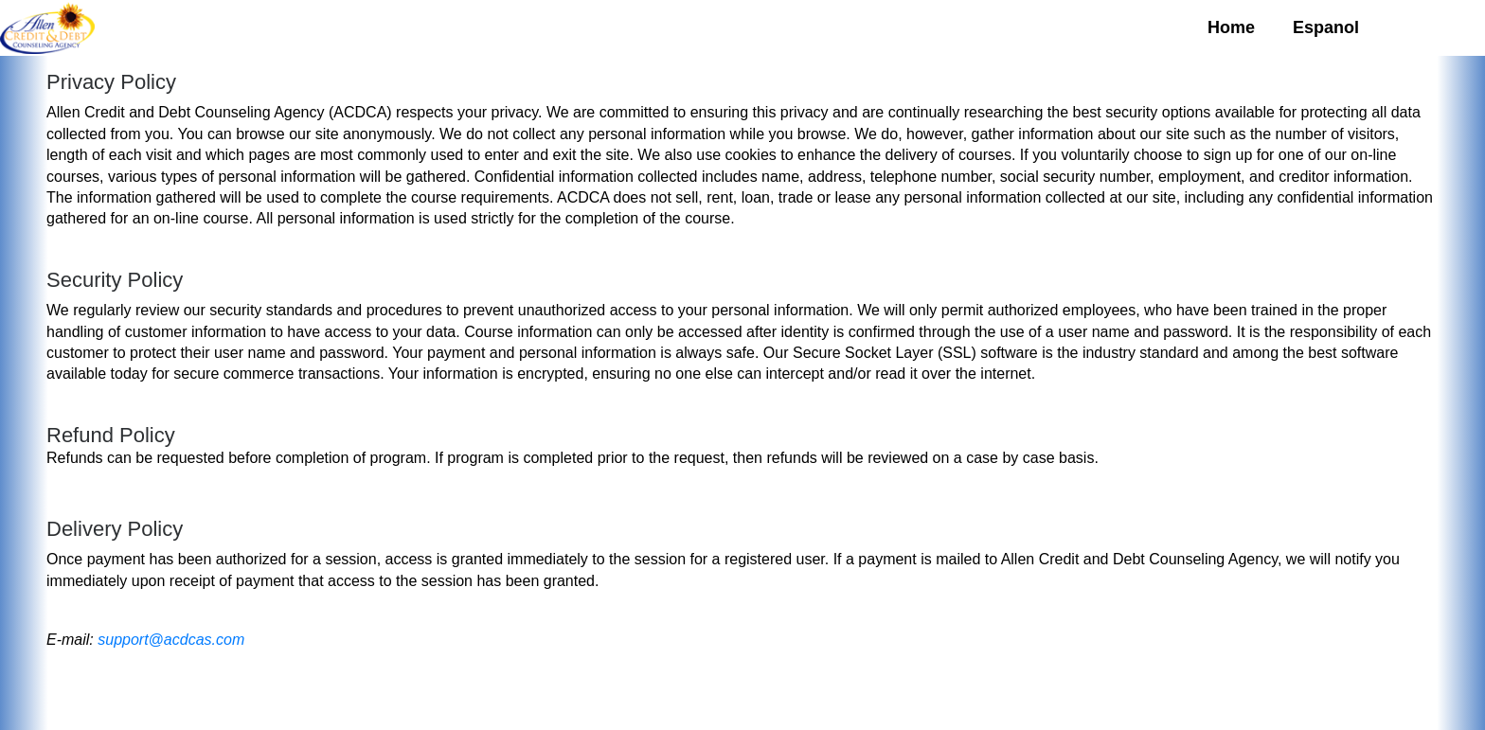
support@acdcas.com (171, 640)
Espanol (1326, 27)
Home (1231, 27)
